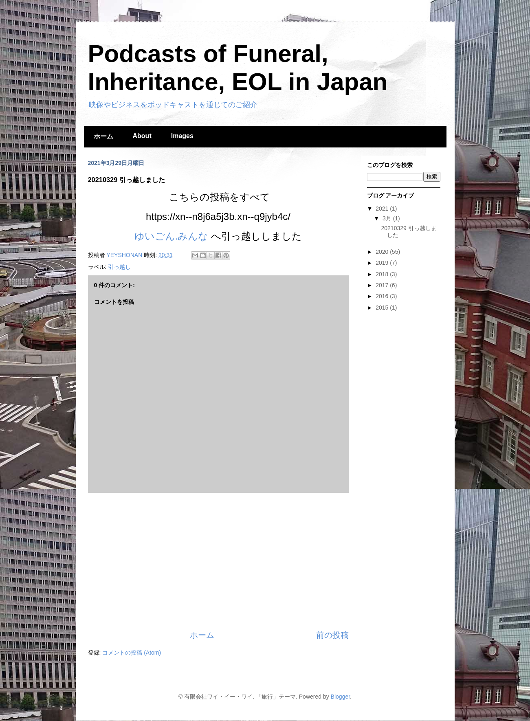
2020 (383, 251)
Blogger (340, 696)
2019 (383, 262)
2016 (383, 296)
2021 (383, 208)
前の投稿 (332, 635)
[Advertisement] (218, 561)
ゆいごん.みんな (171, 236)
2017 (383, 285)
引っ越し (119, 267)
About (142, 135)
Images (182, 135)
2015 (383, 307)
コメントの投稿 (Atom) (131, 652)
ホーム (103, 136)
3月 (388, 218)
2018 (383, 274)
